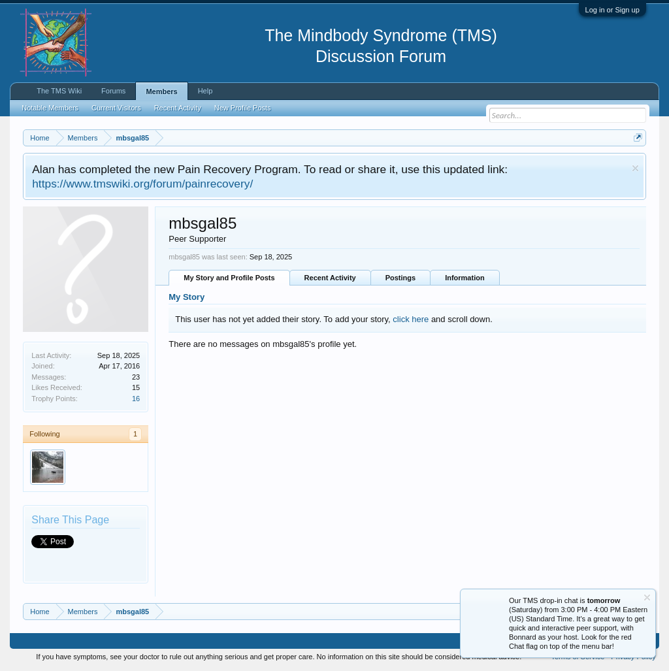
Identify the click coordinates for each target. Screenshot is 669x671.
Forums (113, 91)
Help (205, 91)
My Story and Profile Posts (229, 278)
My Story (186, 297)
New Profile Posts (242, 108)
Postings (400, 278)
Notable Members (50, 108)
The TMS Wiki (59, 91)
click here (411, 319)
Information (465, 278)
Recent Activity (330, 278)
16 (136, 398)
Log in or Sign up (612, 10)
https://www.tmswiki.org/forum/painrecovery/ (142, 183)
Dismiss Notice (635, 168)
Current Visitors (116, 108)
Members (161, 91)
